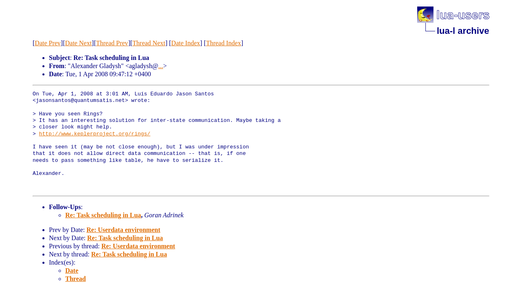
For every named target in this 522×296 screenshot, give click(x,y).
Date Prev (48, 43)
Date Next (78, 43)
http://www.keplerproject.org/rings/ (94, 134)
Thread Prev (112, 43)
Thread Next (149, 43)
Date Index (185, 43)
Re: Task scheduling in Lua (103, 215)
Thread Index (223, 43)
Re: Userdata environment (123, 229)
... (160, 65)
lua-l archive (463, 31)
